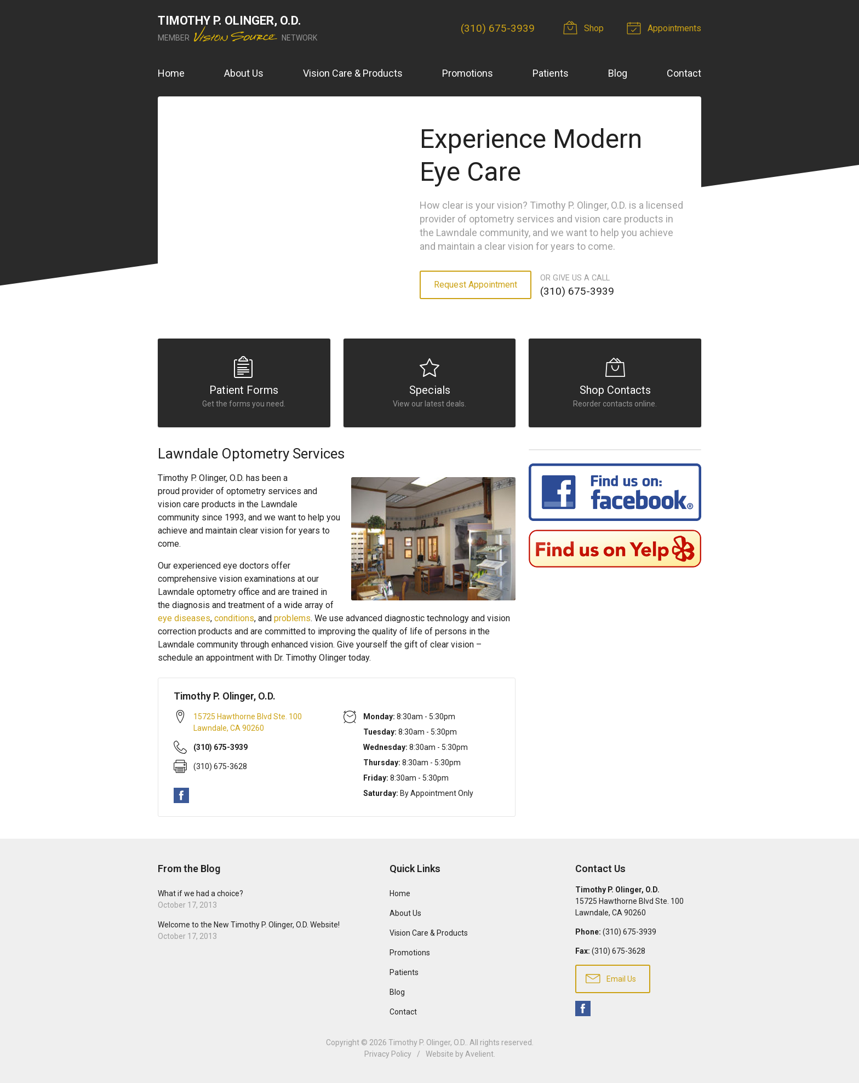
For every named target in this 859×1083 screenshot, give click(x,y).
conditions (234, 618)
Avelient (479, 1054)
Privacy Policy (387, 1054)
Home (171, 73)
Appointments (665, 27)
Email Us (611, 977)
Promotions (467, 73)
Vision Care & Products (353, 73)
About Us (244, 73)
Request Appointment (475, 284)
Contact (684, 73)
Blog (617, 73)
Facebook (181, 795)
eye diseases (184, 618)
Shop (585, 27)
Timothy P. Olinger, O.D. (427, 1042)
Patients (550, 73)
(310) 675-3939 (498, 28)
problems (292, 618)
